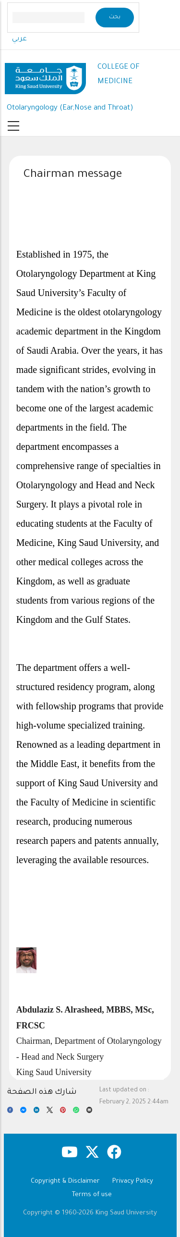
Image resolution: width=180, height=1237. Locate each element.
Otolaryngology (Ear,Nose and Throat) (70, 108)
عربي (19, 39)
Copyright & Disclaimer (65, 1181)
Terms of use (92, 1195)
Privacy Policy (132, 1181)
